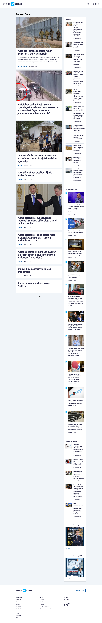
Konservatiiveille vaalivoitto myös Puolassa (34, 284)
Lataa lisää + (39, 297)
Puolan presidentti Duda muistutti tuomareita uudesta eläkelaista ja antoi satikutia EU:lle (37, 220)
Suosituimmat (60, 4)
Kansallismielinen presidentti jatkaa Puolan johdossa (36, 174)
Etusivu (53, 4)
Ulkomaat (25, 66)
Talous (18, 602)
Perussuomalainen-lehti (46, 609)
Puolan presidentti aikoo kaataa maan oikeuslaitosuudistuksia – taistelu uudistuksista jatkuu (36, 237)
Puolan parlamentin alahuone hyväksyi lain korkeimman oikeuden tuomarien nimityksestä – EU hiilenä (37, 254)
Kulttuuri (18, 611)
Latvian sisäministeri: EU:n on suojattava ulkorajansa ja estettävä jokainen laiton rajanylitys (38, 158)
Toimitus (42, 604)
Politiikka (20, 66)
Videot (68, 4)
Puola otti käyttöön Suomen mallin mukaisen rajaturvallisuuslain (35, 52)
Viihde (17, 618)
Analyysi (18, 604)
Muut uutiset (19, 609)
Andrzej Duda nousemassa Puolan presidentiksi (34, 270)
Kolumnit (18, 615)
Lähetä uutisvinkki (44, 606)
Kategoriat (76, 4)
